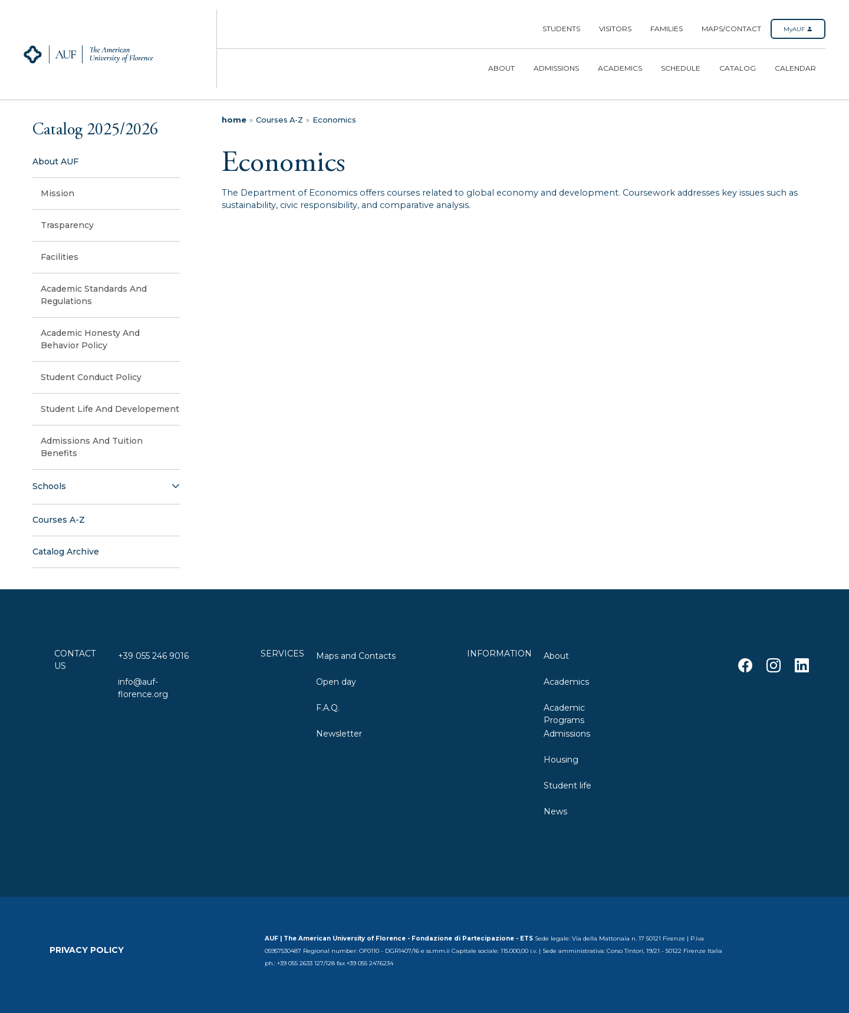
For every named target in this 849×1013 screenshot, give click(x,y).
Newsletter (339, 733)
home (234, 120)
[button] (106, 487)
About (501, 68)
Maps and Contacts (356, 656)
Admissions (556, 68)
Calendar (795, 68)
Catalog (737, 68)
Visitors (615, 28)
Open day (336, 682)
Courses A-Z (279, 120)
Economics (334, 120)
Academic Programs (564, 712)
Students (561, 28)
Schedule (680, 68)
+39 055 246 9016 (153, 656)
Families (666, 28)
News (555, 811)
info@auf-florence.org (143, 687)
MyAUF (798, 29)
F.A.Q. (328, 707)
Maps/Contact (731, 28)
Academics (620, 68)
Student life (567, 785)
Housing (561, 759)
